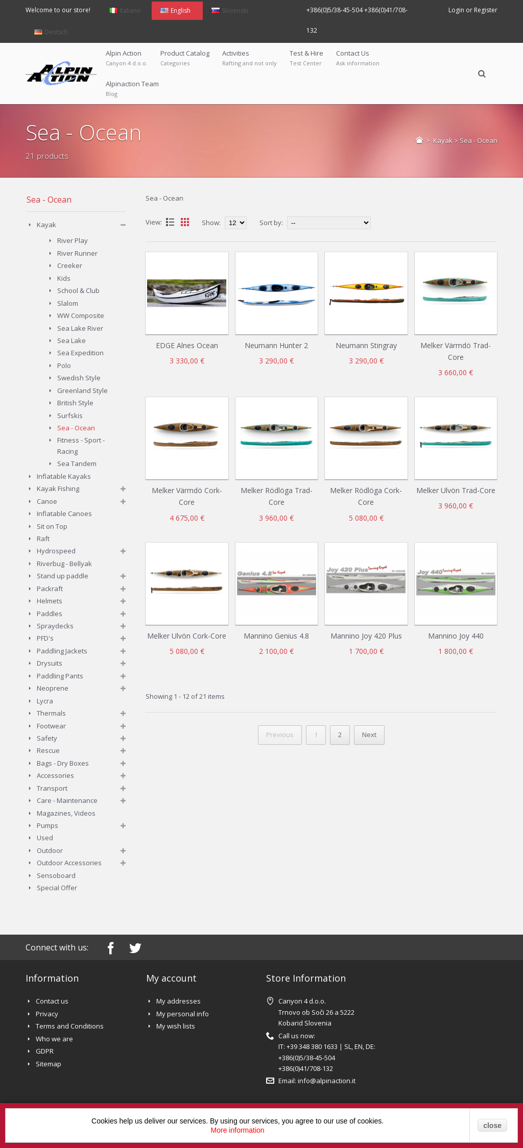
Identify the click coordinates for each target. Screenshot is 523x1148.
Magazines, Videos (66, 813)
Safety (47, 738)
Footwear (51, 725)
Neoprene (52, 688)
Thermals (51, 713)
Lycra (45, 700)
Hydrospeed (56, 550)
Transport (52, 788)
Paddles (49, 613)
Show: (212, 222)
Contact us (52, 1001)
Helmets (49, 600)
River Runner (77, 253)
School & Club (78, 290)
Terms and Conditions (70, 1026)
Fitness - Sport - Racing (81, 445)
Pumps (47, 825)
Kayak (443, 140)
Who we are (54, 1038)
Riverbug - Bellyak (64, 563)
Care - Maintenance (67, 800)
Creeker (69, 265)
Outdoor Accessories (69, 862)
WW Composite (80, 315)
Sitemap (48, 1063)
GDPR (45, 1051)
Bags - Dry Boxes (63, 763)
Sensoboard (56, 875)
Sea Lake (71, 340)
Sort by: (271, 222)
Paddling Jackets (62, 650)
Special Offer (57, 887)
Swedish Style (79, 377)
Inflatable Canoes (64, 513)
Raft (43, 538)
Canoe (47, 501)
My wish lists (175, 1026)
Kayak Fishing (58, 488)
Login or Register (472, 10)
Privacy (47, 1013)
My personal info (182, 1013)
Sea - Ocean (76, 427)
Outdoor (50, 850)
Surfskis (70, 415)
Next (369, 734)
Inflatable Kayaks (64, 476)
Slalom (67, 303)
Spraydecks (55, 625)
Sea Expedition (80, 352)
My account (171, 978)
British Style (75, 402)
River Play (72, 240)
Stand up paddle (62, 575)
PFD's (45, 638)
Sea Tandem (77, 463)
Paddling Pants (60, 675)
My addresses (178, 1001)
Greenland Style (82, 390)
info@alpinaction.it (326, 1080)
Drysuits (49, 663)
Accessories (55, 775)
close (492, 1125)
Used (45, 837)
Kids (63, 278)
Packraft (50, 588)
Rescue (48, 750)
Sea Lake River (80, 328)
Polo (64, 365)
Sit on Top (52, 526)
